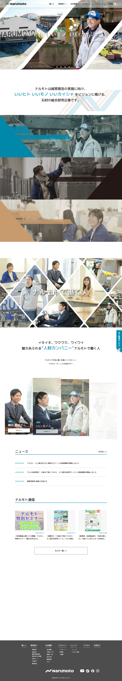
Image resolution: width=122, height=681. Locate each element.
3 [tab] (61, 66)
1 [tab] (52, 66)
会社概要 (48, 645)
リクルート (62, 645)
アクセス (86, 645)
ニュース (73, 645)
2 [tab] (56, 66)
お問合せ (97, 645)
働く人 (24, 645)
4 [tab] (65, 66)
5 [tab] (69, 66)
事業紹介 (34, 645)
